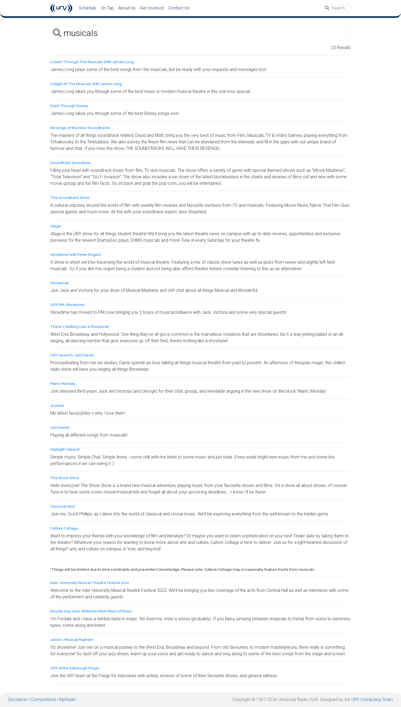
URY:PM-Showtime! (67, 305)
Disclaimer (18, 699)
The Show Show (64, 478)
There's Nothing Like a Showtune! (79, 327)
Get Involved (152, 8)
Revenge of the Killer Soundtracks (80, 128)
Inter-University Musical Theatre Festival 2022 (89, 583)
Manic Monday (62, 384)
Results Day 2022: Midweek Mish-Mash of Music (91, 611)
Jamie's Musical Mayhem (72, 640)
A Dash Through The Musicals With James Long (92, 62)
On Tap (107, 8)
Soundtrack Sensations (70, 163)
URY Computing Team (372, 699)
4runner (57, 405)
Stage (55, 226)
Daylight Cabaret (65, 449)
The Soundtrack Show (70, 198)
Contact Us (178, 8)
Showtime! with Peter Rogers (75, 255)
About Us (127, 8)
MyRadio (67, 699)
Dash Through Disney (69, 106)
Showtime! (59, 283)
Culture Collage (64, 528)
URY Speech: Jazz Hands (72, 355)
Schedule (87, 8)
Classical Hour (62, 506)
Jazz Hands (60, 427)
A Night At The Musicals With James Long (86, 84)
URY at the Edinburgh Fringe (74, 668)
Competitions (43, 699)
